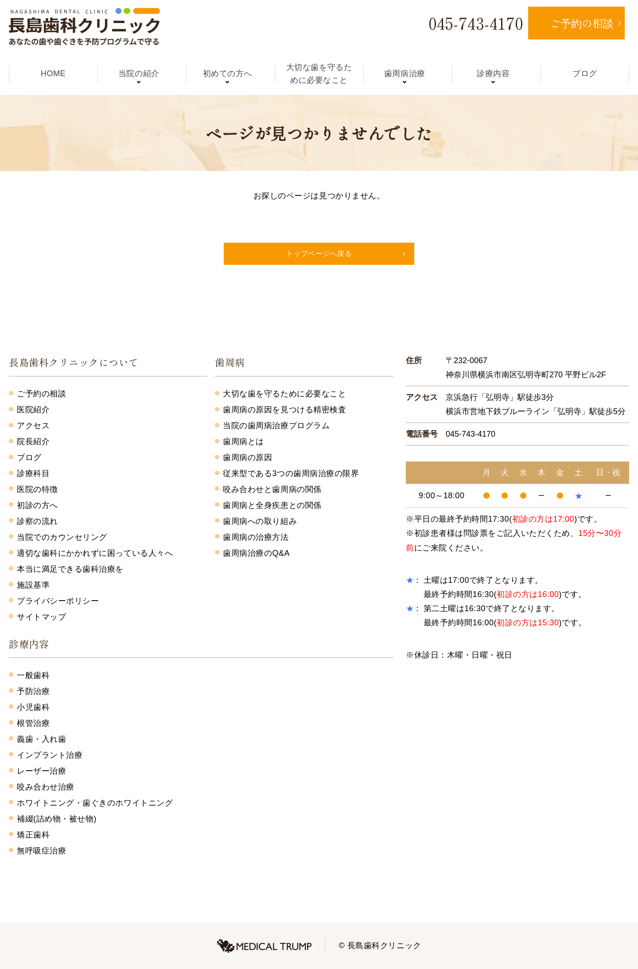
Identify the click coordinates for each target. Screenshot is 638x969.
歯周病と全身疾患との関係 (272, 505)
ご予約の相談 (41, 393)
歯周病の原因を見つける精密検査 (284, 409)
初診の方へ (37, 505)
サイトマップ (41, 616)
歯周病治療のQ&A (256, 553)
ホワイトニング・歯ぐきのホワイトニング (95, 802)
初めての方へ (230, 73)
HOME (53, 73)
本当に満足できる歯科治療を (70, 569)
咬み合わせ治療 (45, 787)
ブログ (584, 73)
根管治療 (33, 723)
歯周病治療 (407, 73)
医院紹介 (33, 409)
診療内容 (496, 73)
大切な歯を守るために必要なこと (319, 74)
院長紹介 (33, 441)
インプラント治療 (49, 755)
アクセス (33, 425)
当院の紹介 (142, 73)
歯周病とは (243, 441)
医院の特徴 (37, 489)
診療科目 (33, 473)
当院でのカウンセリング (62, 537)
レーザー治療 (41, 771)
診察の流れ (37, 521)
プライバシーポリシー (58, 601)
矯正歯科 (33, 834)
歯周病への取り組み (260, 521)
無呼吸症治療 (41, 850)
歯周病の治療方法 (255, 537)
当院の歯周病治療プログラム (276, 425)
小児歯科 (33, 707)
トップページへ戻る (319, 253)
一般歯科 (33, 675)
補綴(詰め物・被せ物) (57, 818)
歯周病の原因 (247, 457)
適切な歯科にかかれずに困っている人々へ (95, 553)
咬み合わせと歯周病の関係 (272, 489)
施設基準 (33, 585)
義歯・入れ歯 (41, 739)
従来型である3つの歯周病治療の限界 (291, 473)
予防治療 (33, 691)
